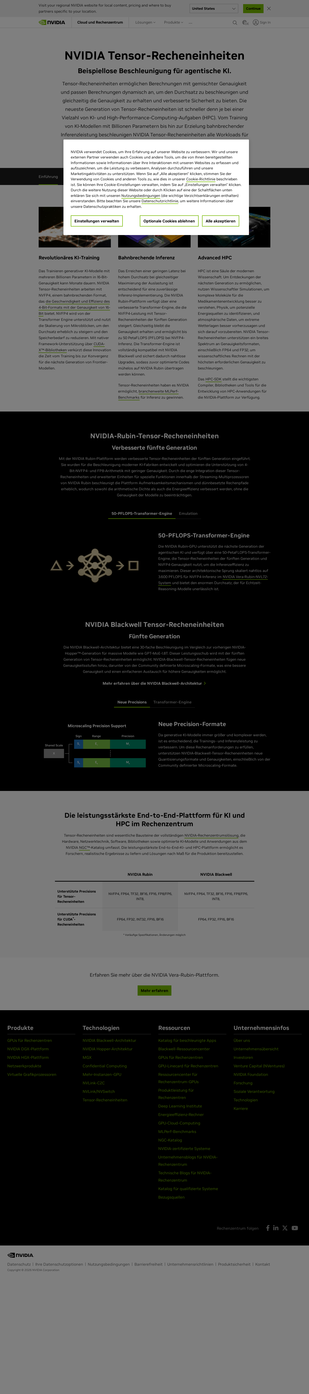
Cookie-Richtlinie (200, 179)
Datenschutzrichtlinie (159, 201)
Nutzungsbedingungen (140, 195)
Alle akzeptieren (221, 221)
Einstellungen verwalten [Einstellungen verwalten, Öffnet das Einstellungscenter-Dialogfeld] (96, 221)
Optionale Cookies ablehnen (169, 221)
